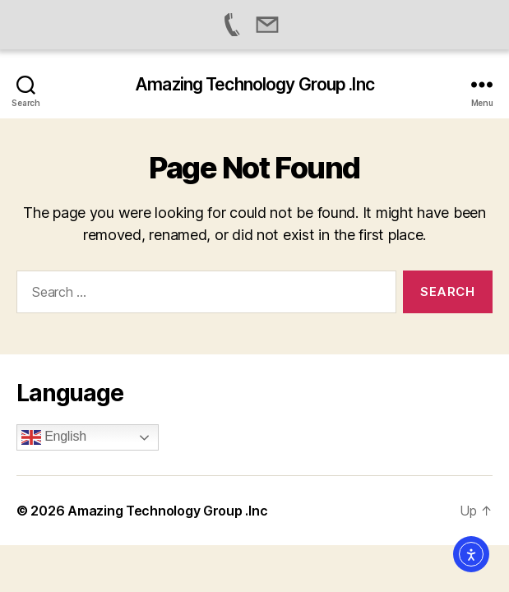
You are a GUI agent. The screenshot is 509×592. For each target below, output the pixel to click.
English (53, 437)
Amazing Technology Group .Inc (254, 84)
